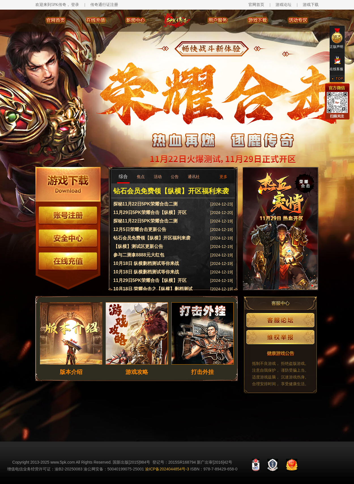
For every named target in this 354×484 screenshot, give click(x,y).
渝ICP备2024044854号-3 (167, 469)
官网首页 (256, 5)
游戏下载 (311, 5)
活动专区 (298, 20)
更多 (223, 176)
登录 (75, 5)
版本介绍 (71, 372)
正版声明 (337, 38)
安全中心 (68, 238)
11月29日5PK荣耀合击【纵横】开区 (150, 212)
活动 (158, 176)
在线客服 (337, 63)
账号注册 (68, 215)
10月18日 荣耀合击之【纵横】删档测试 (153, 288)
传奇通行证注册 (104, 5)
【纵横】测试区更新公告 (138, 246)
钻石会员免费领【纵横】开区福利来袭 (171, 191)
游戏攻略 (136, 372)
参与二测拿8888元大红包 (138, 254)
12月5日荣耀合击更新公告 (139, 229)
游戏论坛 (283, 5)
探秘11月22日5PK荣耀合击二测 (145, 204)
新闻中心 (136, 20)
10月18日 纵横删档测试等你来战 (146, 263)
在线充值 (95, 20)
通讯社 (194, 176)
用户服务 (218, 20)
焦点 (141, 176)
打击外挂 (202, 372)
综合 (123, 176)
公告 (175, 176)
